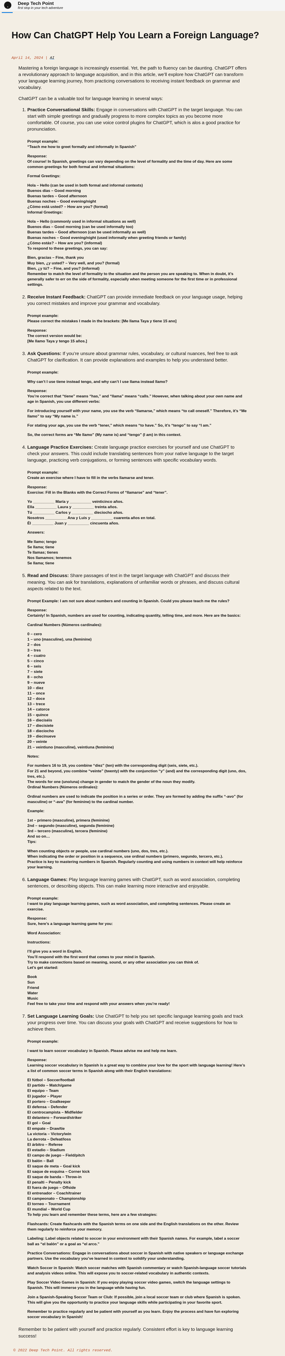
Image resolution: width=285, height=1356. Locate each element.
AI (52, 58)
